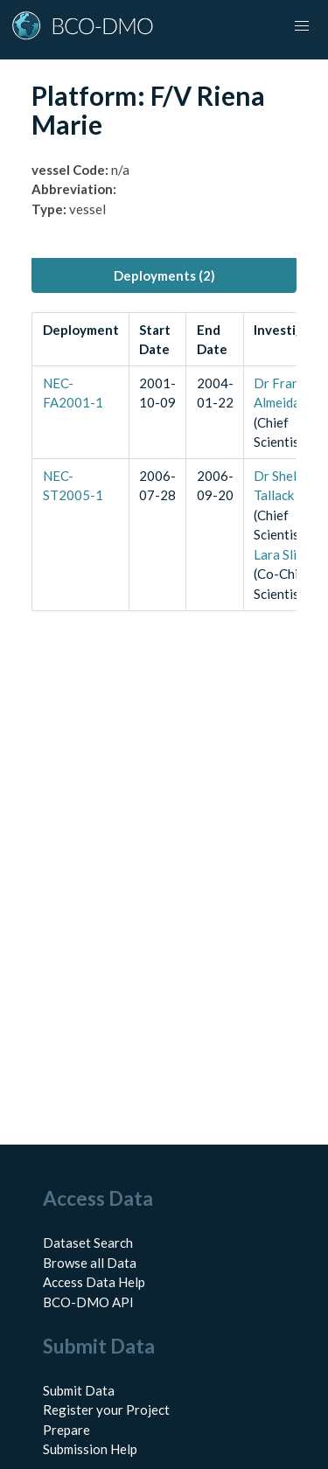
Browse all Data (89, 1263)
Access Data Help (94, 1282)
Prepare (66, 1430)
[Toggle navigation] (302, 26)
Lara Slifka (284, 554)
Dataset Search (88, 1242)
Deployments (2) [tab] (164, 275)
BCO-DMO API (88, 1302)
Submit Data (79, 1390)
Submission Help (90, 1449)
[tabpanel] (164, 461)
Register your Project (106, 1409)
